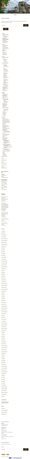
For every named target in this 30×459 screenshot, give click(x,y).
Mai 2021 (3, 336)
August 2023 (3, 291)
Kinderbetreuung (5, 98)
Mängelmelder (3, 160)
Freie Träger (6, 102)
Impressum (4, 155)
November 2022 (4, 308)
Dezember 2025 (4, 238)
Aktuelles (3, 33)
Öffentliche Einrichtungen (5, 104)
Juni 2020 (3, 356)
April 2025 (3, 253)
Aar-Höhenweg (5, 69)
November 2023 (4, 285)
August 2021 (3, 330)
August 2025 (3, 246)
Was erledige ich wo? (5, 97)
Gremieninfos (5, 137)
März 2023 (3, 300)
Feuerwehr (4, 123)
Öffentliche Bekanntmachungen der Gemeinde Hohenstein (5, 39)
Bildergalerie (5, 54)
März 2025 (3, 255)
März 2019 (3, 383)
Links (3, 152)
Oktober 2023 (3, 287)
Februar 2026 (3, 234)
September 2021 (4, 328)
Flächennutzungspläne (6, 144)
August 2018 (3, 394)
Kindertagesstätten (6, 100)
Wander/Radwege (5, 63)
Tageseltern (6, 101)
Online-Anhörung (5, 119)
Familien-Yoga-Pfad (5, 65)
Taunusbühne (6, 85)
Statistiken (4, 115)
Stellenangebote (5, 41)
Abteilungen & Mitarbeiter (5, 95)
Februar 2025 (3, 257)
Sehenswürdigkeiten (5, 58)
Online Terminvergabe (5, 94)
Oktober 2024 (3, 264)
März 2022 (3, 317)
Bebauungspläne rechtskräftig (6, 141)
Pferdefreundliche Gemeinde (5, 87)
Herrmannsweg (6, 67)
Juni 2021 (3, 334)
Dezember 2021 (4, 323)
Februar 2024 (3, 279)
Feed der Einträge (4, 410)
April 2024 (3, 276)
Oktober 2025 (3, 242)
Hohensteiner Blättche (6, 122)
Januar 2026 (3, 236)
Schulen (4, 133)
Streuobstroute (6, 71)
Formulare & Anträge (5, 106)
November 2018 (4, 388)
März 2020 (3, 362)
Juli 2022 (3, 315)
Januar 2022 (3, 321)
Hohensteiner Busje (6, 121)
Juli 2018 (2, 396)
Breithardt (4, 46)
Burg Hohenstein (5, 59)
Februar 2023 (3, 302)
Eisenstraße (6, 70)
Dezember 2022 (4, 306)
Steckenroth (5, 53)
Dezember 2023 (4, 283)
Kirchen (4, 136)
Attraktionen (5, 83)
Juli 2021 (2, 332)
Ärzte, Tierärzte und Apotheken (6, 127)
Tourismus (3, 56)
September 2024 (4, 266)
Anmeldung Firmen (7, 149)
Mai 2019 (3, 379)
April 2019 (3, 381)
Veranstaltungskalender (5, 35)
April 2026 (3, 231)
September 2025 (4, 244)
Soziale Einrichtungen (6, 128)
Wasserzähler (5, 42)
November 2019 (4, 368)
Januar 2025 (3, 259)
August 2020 (3, 353)
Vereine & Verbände (6, 131)
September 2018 (4, 392)
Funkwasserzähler (6, 110)
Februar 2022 (3, 319)
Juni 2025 (3, 249)
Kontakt (2, 158)
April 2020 (3, 360)
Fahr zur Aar (6, 84)
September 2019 (4, 371)
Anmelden (3, 408)
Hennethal (4, 52)
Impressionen (5, 90)
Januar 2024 (3, 281)
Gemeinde (3, 92)
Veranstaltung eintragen (6, 36)
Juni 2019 (3, 377)
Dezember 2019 (4, 366)
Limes (5, 60)
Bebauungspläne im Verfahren (7, 142)
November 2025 (4, 240)
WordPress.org (4, 414)
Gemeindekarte (5, 45)
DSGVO (4, 153)
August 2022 (3, 313)
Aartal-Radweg (5, 75)
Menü (15, 14)
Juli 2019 (2, 375)
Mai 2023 (3, 296)
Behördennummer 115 (6, 120)
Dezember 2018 (4, 386)
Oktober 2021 (3, 326)
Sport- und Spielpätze (6, 134)
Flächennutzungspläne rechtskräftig (7, 145)
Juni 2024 (3, 272)
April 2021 (3, 338)
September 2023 (4, 289)
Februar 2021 (3, 341)
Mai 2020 (3, 358)
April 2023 (3, 298)
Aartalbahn (5, 61)
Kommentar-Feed (4, 412)
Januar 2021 (3, 343)
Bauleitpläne (5, 139)
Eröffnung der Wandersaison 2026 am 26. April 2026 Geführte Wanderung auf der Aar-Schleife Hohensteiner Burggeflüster (4, 206)
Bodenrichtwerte (5, 125)
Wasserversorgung (5, 107)
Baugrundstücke (4, 156)
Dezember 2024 (4, 261)
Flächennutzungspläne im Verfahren (8, 147)
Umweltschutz (5, 135)
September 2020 (4, 351)
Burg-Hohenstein (5, 47)
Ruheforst (4, 154)
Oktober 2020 (3, 349)
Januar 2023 (3, 304)
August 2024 (3, 268)
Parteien (4, 124)
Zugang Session (5, 138)
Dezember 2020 (4, 345)
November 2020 (4, 347)
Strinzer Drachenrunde (6, 82)
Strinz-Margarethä (5, 50)
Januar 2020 (3, 364)
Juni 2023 (3, 294)
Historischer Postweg (6, 73)
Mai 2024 (3, 274)
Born (3, 51)
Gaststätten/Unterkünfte (5, 89)
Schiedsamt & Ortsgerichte (5, 129)
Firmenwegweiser (6, 148)
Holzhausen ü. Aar (5, 48)
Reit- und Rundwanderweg (6, 77)
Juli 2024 (3, 270)
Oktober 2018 (3, 390)
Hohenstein (3, 44)
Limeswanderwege (6, 80)
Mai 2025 (3, 251)
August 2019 (3, 373)
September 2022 (4, 311)
